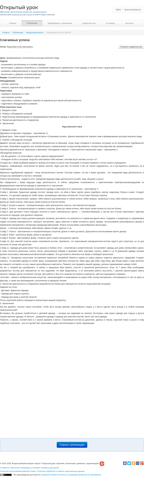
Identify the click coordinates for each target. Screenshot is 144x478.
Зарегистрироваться (132, 9)
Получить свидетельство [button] (131, 47)
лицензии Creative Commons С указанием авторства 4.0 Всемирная (71, 475)
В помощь (110, 23)
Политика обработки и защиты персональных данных (61, 471)
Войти (118, 9)
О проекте (4, 468)
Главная (12, 23)
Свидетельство (89, 23)
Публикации (32, 23)
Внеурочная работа (34, 32)
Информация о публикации (60, 23)
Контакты (129, 23)
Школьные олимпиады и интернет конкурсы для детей (35, 468)
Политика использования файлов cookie (18, 471)
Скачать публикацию (72, 444)
